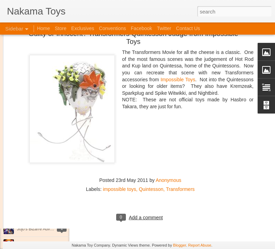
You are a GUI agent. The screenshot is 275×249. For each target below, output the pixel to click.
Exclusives (82, 28)
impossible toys (119, 148)
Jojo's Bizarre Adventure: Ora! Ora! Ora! (54, 229)
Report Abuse (199, 245)
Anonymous (168, 139)
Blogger (179, 245)
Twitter (164, 28)
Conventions (112, 28)
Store (60, 28)
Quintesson (151, 148)
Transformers (180, 148)
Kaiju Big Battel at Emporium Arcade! (51, 213)
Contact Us (188, 28)
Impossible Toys (178, 38)
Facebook (141, 28)
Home (43, 28)
